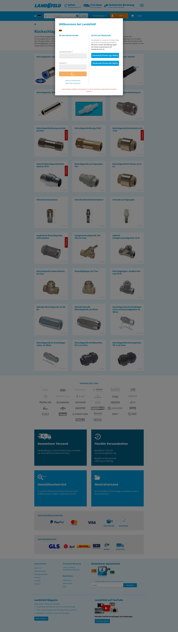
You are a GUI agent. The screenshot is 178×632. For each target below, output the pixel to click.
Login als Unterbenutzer (72, 80)
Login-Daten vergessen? (72, 83)
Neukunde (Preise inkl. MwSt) (105, 63)
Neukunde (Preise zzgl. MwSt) (105, 55)
